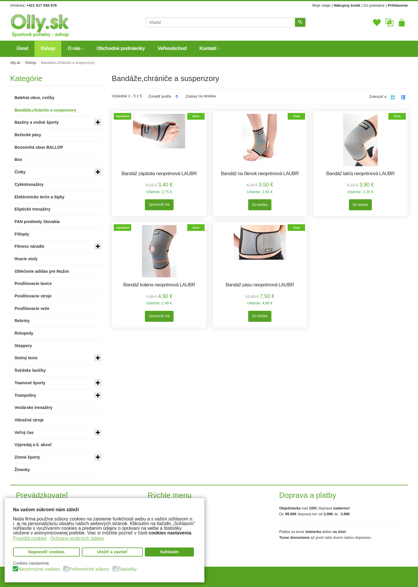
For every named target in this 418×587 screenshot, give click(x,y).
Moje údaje (321, 5)
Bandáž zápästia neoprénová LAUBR (159, 173)
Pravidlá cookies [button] (30, 538)
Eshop (30, 62)
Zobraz (191, 96)
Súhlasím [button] (169, 552)
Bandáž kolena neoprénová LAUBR (159, 285)
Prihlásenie (398, 5)
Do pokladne (374, 5)
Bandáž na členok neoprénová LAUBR (260, 173)
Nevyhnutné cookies (39, 569)
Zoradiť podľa (159, 96)
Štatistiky (127, 569)
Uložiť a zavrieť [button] (112, 552)
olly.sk (15, 62)
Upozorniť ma (159, 204)
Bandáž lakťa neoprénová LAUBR (360, 173)
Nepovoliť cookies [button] (46, 552)
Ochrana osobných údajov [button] (77, 538)
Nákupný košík (347, 5)
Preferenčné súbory (89, 569)
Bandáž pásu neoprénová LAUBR (260, 285)
